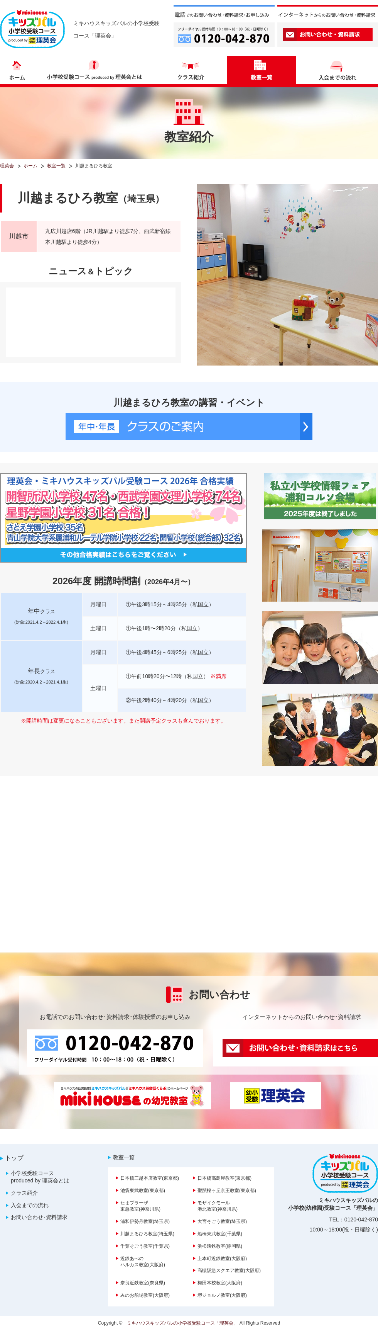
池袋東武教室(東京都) (142, 1190)
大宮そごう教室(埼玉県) (222, 1221)
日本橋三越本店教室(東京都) (149, 1178)
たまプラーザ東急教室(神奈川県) (140, 1206)
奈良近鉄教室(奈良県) (142, 1283)
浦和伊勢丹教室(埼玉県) (145, 1221)
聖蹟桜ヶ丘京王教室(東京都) (226, 1190)
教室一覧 (124, 1157)
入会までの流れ (30, 1205)
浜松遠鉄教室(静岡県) (219, 1246)
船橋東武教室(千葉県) (219, 1233)
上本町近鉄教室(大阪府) (222, 1258)
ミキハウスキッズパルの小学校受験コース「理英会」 (182, 1323)
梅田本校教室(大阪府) (219, 1283)
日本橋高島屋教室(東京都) (224, 1178)
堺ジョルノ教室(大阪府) (222, 1295)
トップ (14, 1158)
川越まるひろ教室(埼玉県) (147, 1233)
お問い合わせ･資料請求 (39, 1217)
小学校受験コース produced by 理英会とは (40, 1177)
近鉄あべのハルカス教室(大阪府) (142, 1262)
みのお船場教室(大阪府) (145, 1295)
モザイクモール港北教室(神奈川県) (217, 1206)
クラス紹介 (24, 1193)
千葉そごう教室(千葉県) (145, 1246)
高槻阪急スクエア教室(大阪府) (229, 1270)
